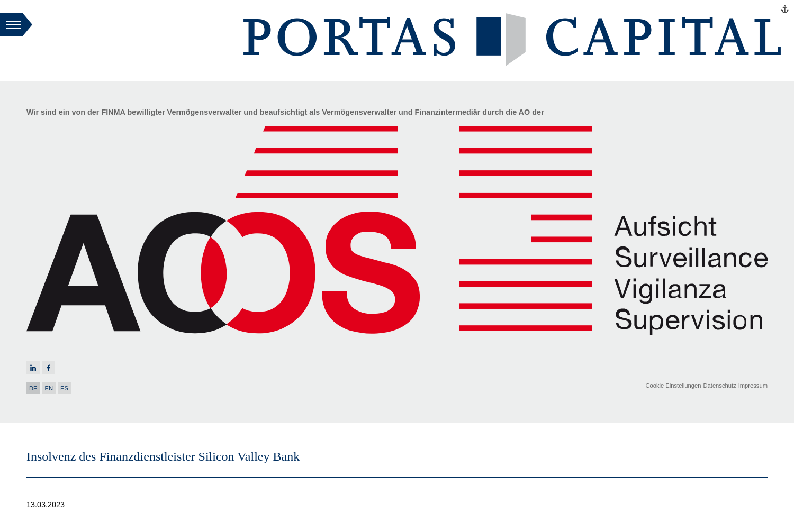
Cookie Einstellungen (673, 385)
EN (49, 388)
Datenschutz (719, 385)
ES (64, 388)
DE (33, 388)
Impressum (753, 385)
